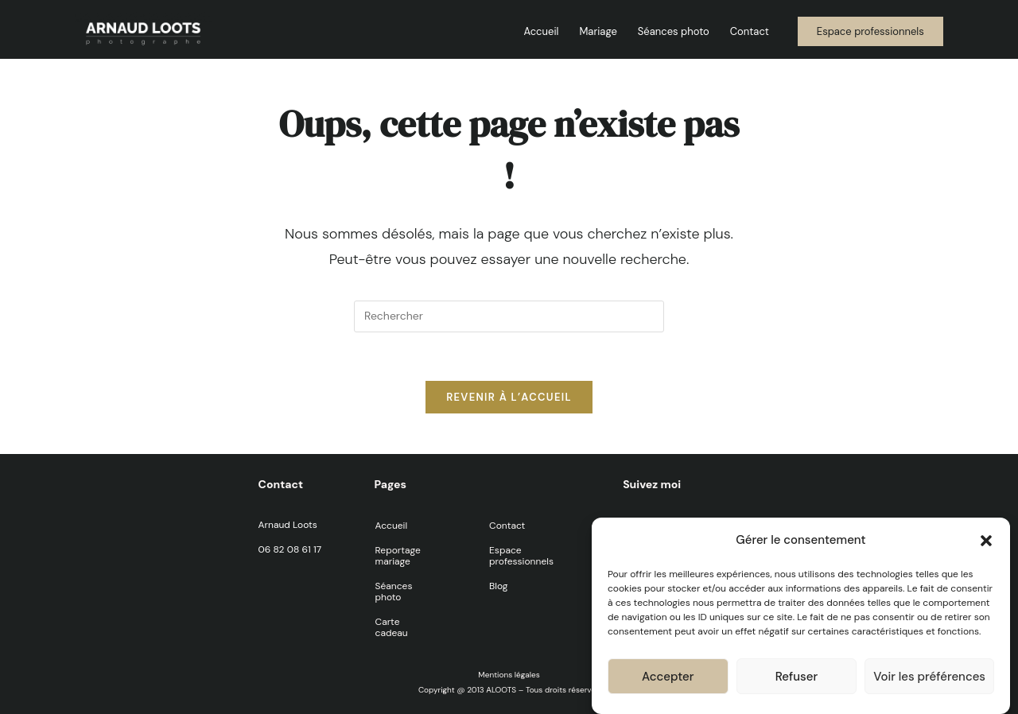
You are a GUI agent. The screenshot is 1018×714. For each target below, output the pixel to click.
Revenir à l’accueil (509, 397)
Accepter (668, 680)
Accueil (540, 31)
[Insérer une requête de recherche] (509, 316)
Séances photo (673, 31)
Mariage (597, 31)
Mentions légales (508, 674)
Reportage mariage (398, 556)
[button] (986, 544)
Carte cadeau (391, 627)
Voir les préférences (929, 680)
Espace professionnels (521, 556)
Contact (749, 31)
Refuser (796, 680)
